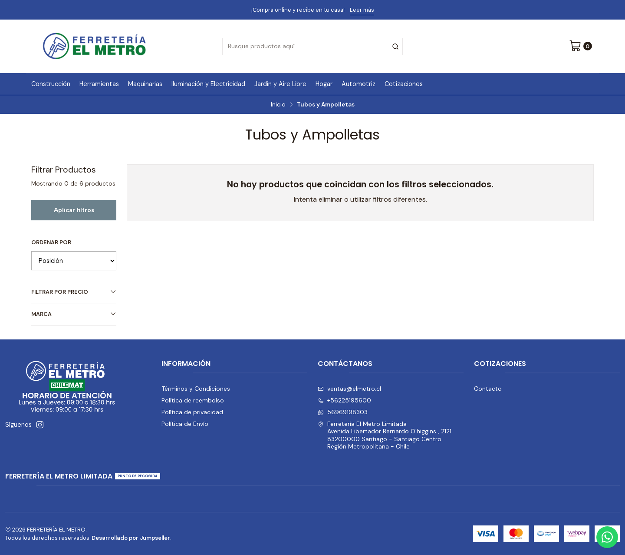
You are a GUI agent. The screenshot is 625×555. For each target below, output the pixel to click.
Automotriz (358, 84)
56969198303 (343, 412)
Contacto (488, 388)
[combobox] (312, 46)
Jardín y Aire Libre (280, 84)
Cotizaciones (404, 84)
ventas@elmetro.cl (349, 388)
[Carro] (580, 46)
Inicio (278, 105)
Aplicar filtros (74, 210)
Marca (73, 314)
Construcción (50, 84)
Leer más (362, 9)
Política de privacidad (192, 412)
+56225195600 (344, 400)
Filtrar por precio (73, 292)
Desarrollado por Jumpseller (131, 538)
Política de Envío (184, 424)
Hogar (324, 84)
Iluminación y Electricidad (208, 84)
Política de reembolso (192, 400)
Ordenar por (51, 242)
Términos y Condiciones (195, 388)
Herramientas (99, 84)
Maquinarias (145, 84)
